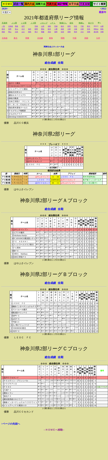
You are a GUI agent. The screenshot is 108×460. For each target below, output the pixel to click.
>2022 (103, 8)
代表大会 (51, 4)
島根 (3, 32)
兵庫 (82, 29)
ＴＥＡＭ (85, 4)
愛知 (42, 29)
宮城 (36, 26)
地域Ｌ (81, 23)
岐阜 (49, 29)
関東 (27, 38)
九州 (98, 38)
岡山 (9, 32)
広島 (16, 32)
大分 (82, 32)
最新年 (102, 12)
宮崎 (88, 32)
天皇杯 (4, 23)
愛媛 (42, 32)
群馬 (69, 26)
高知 (49, 32)
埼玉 (75, 26)
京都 (69, 29)
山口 (23, 32)
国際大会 (40, 4)
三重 (55, 29)
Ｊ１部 (14, 23)
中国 (74, 38)
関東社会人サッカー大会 (54, 47)
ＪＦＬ (53, 23)
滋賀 (62, 29)
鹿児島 (96, 32)
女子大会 (74, 4)
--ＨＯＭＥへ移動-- (54, 429)
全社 (71, 23)
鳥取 (102, 29)
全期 (60, 62)
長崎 (69, 32)
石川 (23, 29)
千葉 (82, 26)
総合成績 (50, 62)
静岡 (36, 29)
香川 (36, 32)
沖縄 (102, 32)
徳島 (29, 32)
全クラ (91, 23)
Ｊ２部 (23, 23)
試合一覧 (18, 4)
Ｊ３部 (33, 23)
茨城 (55, 26)
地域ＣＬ (63, 23)
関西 (63, 38)
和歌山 (96, 29)
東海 (51, 38)
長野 (9, 29)
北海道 (10, 26)
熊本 (75, 32)
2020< (5, 8)
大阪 (75, 29)
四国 (86, 38)
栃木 (62, 26)
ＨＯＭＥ (7, 4)
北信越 (40, 38)
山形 (42, 26)
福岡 (55, 32)
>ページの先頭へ (10, 423)
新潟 (3, 29)
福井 (29, 29)
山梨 (102, 26)
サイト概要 (99, 4)
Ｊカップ (43, 23)
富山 (16, 29)
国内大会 (29, 4)
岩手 (23, 26)
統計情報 (63, 4)
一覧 (3, 26)
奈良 (88, 29)
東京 (88, 26)
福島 (49, 26)
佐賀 (62, 32)
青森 (16, 26)
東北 (15, 38)
